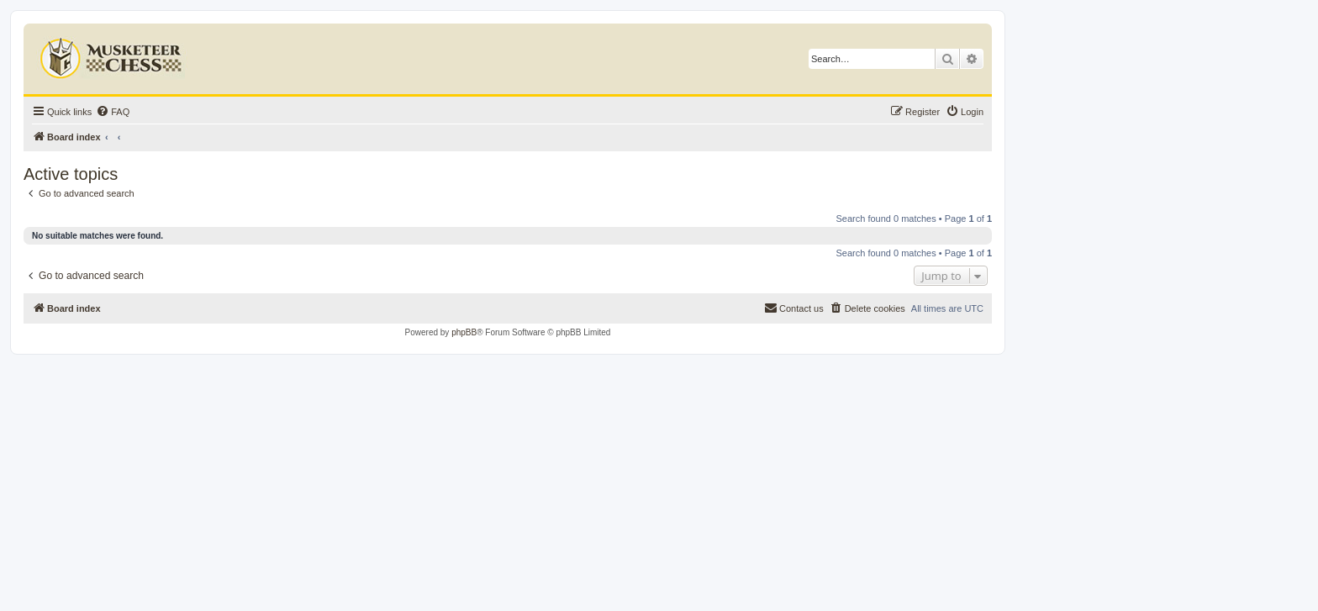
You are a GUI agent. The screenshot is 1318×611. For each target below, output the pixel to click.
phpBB (464, 332)
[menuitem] (112, 112)
